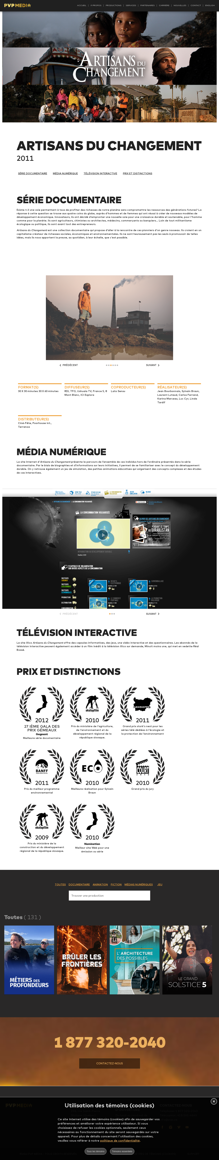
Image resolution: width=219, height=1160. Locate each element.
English (210, 5)
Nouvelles (180, 5)
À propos (96, 5)
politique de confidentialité (120, 1140)
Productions (113, 5)
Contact (196, 5)
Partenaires (147, 5)
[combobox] (109, 895)
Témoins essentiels (122, 1151)
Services (131, 5)
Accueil (81, 5)
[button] (29, 960)
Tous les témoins (95, 1151)
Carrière (164, 5)
